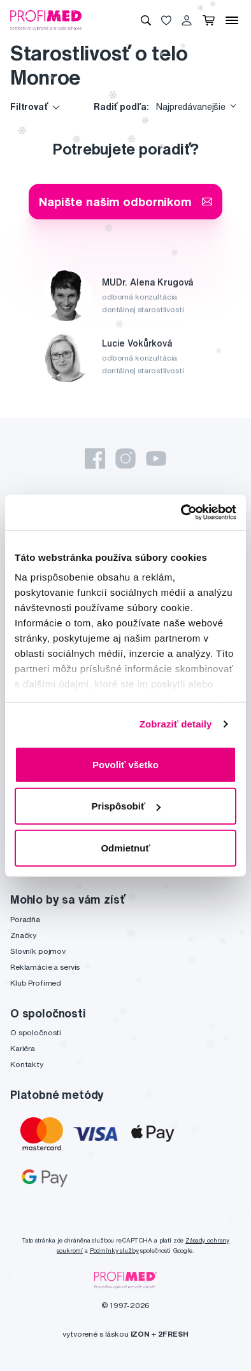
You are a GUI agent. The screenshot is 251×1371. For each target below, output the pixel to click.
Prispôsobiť (126, 806)
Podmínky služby (114, 1250)
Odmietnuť (125, 847)
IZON (140, 1334)
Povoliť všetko (125, 764)
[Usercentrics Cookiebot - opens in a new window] (181, 512)
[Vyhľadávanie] (146, 20)
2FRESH (173, 1334)
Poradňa (25, 919)
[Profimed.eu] (46, 19)
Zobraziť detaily (176, 724)
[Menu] (232, 20)
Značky (23, 935)
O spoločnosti (35, 1032)
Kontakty (26, 1064)
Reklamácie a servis (45, 967)
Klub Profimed (35, 983)
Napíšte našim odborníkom (125, 201)
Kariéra (22, 1048)
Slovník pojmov (38, 951)
